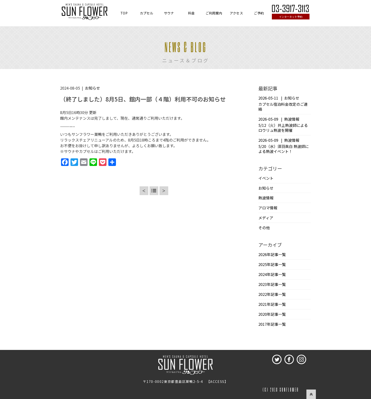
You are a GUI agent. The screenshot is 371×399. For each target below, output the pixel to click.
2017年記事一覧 (272, 324)
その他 (264, 227)
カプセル (146, 13)
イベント (266, 178)
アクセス (236, 13)
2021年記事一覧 (272, 304)
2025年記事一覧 (272, 264)
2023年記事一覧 (272, 284)
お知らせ (92, 88)
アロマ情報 (267, 208)
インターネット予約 (290, 16)
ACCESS (217, 381)
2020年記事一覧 (272, 314)
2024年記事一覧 (272, 274)
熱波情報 (266, 198)
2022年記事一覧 (272, 294)
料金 (191, 13)
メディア (265, 217)
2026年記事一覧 (272, 254)
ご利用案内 (214, 13)
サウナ (169, 13)
